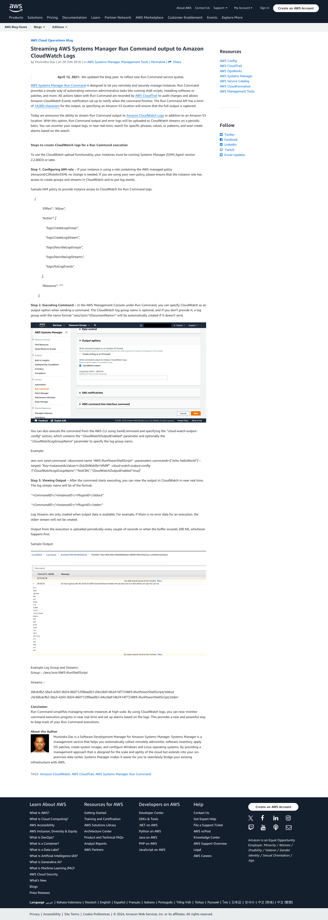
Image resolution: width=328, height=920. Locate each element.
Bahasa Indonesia (69, 902)
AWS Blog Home (16, 27)
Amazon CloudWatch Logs (145, 115)
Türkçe (199, 902)
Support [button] (220, 8)
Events (212, 17)
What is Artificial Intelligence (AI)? (54, 856)
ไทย (225, 902)
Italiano (149, 902)
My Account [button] (243, 8)
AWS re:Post (202, 831)
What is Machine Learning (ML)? (52, 868)
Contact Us (202, 8)
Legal (197, 849)
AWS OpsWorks (231, 71)
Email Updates (232, 155)
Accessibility (52, 914)
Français (134, 902)
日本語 (236, 902)
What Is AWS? (39, 813)
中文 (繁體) (285, 902)
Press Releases (40, 893)
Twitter (227, 134)
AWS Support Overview (210, 843)
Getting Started (95, 813)
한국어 (249, 902)
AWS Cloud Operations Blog (52, 40)
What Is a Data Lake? (44, 849)
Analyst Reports (95, 843)
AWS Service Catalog (234, 81)
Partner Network (118, 17)
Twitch (227, 150)
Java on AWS (148, 837)
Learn (95, 17)
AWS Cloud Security (44, 874)
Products (16, 17)
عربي (49, 902)
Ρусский (213, 902)
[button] (296, 8)
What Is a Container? (44, 843)
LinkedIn (228, 144)
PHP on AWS (148, 843)
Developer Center (151, 813)
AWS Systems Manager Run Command (58, 85)
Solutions (35, 17)
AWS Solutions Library (100, 825)
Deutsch (90, 902)
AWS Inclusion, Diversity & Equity (53, 831)
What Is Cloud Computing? (49, 819)
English (105, 902)
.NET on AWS (148, 825)
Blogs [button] (39, 27)
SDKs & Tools (148, 819)
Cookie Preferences (96, 914)
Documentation (74, 17)
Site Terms (71, 914)
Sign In (264, 8)
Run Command (140, 774)
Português (165, 902)
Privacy (35, 914)
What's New (38, 880)
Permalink (158, 62)
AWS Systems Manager (111, 774)
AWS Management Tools (237, 91)
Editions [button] (59, 27)
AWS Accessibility (42, 825)
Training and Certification (102, 819)
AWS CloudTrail (146, 95)
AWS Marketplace (149, 17)
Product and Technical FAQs (103, 837)
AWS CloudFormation (235, 86)
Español (119, 902)
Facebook (229, 139)
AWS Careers (203, 856)
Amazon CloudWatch (55, 774)
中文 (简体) (266, 902)
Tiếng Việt (183, 902)
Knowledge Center (207, 837)
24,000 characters (47, 106)
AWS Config (228, 61)
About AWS (184, 8)
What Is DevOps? (42, 837)
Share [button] (174, 62)
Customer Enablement (185, 17)
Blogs (34, 886)
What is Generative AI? (46, 862)
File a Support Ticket (208, 825)
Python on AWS (150, 831)
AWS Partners (93, 849)
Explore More (232, 17)
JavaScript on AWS (152, 849)
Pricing (52, 17)
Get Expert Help (205, 819)
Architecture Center (98, 831)
